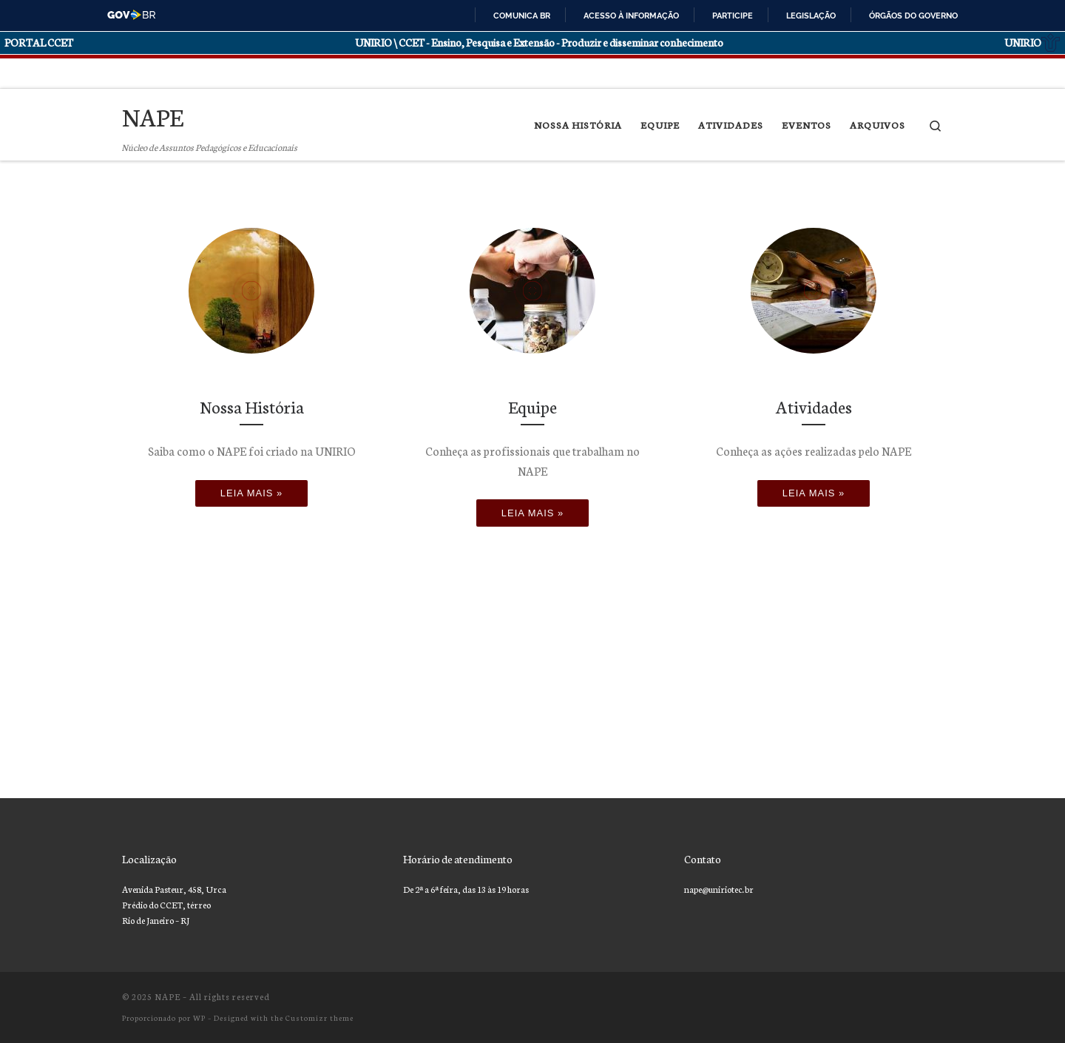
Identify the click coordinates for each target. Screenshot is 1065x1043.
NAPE (167, 996)
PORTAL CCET (38, 42)
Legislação (811, 15)
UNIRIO (1032, 42)
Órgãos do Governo (913, 15)
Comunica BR (521, 15)
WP (199, 1017)
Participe (732, 15)
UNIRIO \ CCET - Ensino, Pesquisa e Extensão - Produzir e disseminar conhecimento (539, 42)
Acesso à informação (631, 15)
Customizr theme (319, 1017)
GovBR (132, 15)
